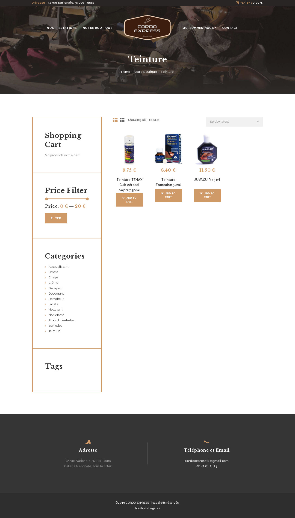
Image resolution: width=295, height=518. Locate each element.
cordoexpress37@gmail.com (207, 461)
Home (125, 71)
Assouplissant (58, 266)
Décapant (55, 288)
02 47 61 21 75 (206, 466)
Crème (53, 282)
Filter (56, 218)
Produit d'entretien (62, 320)
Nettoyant (56, 309)
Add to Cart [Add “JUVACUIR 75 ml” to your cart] (209, 195)
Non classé (56, 315)
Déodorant (56, 293)
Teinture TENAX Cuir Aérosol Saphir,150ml (129, 185)
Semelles (55, 325)
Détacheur (56, 299)
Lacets (53, 304)
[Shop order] (234, 122)
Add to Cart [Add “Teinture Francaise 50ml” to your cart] (170, 195)
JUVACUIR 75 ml (207, 180)
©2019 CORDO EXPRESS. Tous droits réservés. (147, 502)
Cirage (53, 277)
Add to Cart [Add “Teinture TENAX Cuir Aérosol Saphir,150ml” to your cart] (131, 199)
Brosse (53, 272)
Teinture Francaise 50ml (168, 182)
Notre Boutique (145, 71)
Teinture (54, 331)
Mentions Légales (147, 508)
